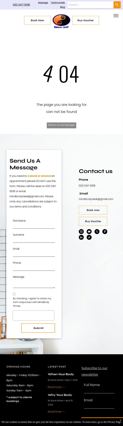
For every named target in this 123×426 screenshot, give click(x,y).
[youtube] (89, 232)
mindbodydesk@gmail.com (96, 199)
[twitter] (96, 232)
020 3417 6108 (21, 5)
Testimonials (58, 2)
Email (16, 249)
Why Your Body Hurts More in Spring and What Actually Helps (61, 394)
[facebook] (104, 232)
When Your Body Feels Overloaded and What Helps (61, 374)
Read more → (56, 387)
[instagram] (81, 232)
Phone (17, 263)
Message (18, 277)
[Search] (117, 4)
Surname (18, 235)
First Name (19, 221)
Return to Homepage (61, 125)
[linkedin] (81, 238)
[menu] (116, 15)
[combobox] (90, 4)
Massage (43, 2)
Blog (62, 7)
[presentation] (33, 315)
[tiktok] (89, 238)
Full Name (92, 385)
